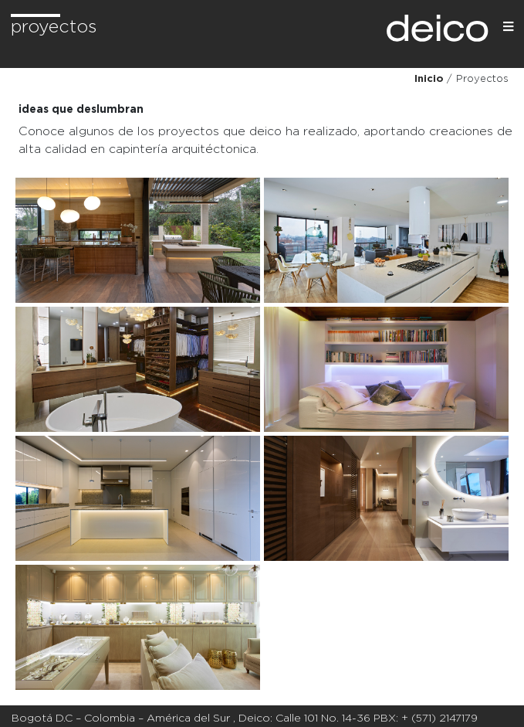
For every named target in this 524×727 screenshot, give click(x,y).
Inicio (428, 79)
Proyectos (53, 27)
